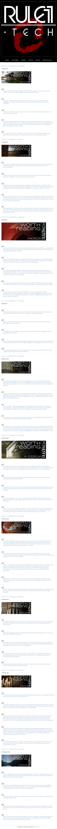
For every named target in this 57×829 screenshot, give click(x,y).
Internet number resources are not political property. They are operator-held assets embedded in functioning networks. (26, 478)
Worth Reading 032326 (12, 516)
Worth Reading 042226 (12, 66)
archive (30, 60)
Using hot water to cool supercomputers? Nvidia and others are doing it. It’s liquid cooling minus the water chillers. (28, 797)
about (7, 60)
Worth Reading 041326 (12, 139)
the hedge (15, 60)
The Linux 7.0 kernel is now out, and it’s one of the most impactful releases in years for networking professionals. (27, 112)
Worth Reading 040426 (12, 301)
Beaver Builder (36, 827)
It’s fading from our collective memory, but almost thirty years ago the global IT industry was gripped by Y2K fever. (27, 332)
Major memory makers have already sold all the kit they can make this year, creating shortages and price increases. (26, 322)
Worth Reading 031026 (12, 670)
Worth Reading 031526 (12, 597)
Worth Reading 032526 (12, 435)
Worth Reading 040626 (12, 217)
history (38, 60)
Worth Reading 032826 (12, 356)
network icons (47, 60)
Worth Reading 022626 (12, 749)
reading (23, 60)
